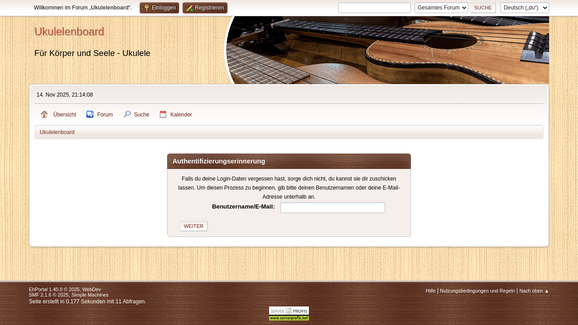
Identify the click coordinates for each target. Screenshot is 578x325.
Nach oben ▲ (534, 290)
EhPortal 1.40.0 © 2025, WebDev (65, 289)
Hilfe (431, 290)
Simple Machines (89, 294)
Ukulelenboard (69, 31)
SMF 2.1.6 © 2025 (49, 294)
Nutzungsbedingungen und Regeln (477, 290)
